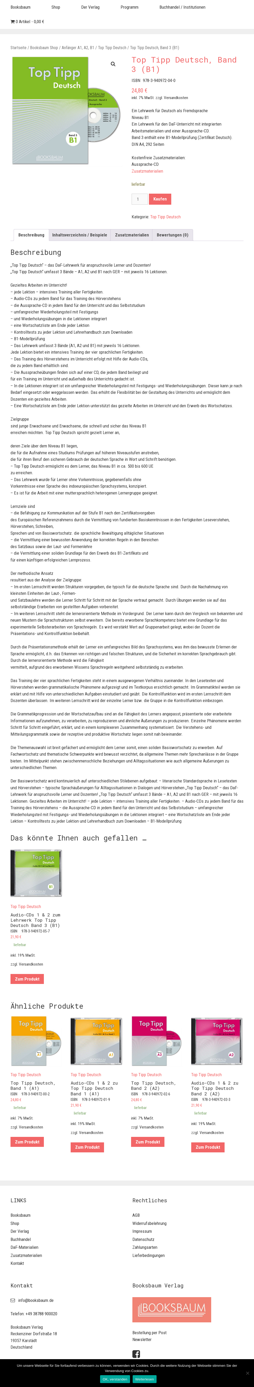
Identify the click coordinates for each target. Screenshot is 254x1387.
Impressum (142, 1231)
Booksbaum (20, 7)
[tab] (31, 235)
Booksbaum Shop (44, 47)
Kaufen (160, 199)
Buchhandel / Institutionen (182, 7)
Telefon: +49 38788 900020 (34, 1313)
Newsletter (142, 1339)
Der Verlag (90, 7)
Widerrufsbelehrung (149, 1223)
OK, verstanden (115, 1379)
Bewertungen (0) (172, 235)
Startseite (19, 47)
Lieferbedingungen (148, 1255)
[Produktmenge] (140, 199)
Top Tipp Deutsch (112, 47)
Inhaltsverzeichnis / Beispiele (79, 235)
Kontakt (17, 1263)
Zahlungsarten (144, 1247)
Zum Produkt (27, 979)
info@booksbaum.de (36, 1300)
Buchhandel (21, 1239)
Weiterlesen (144, 1379)
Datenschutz (143, 1239)
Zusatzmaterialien (147, 171)
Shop (55, 7)
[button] (113, 64)
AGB (136, 1215)
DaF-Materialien (24, 1247)
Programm (129, 7)
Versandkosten (176, 97)
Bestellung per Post (149, 1332)
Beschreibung (31, 235)
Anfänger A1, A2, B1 (78, 47)
